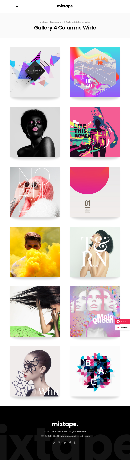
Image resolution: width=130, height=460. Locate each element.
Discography (56, 22)
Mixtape (44, 22)
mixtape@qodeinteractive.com (75, 436)
